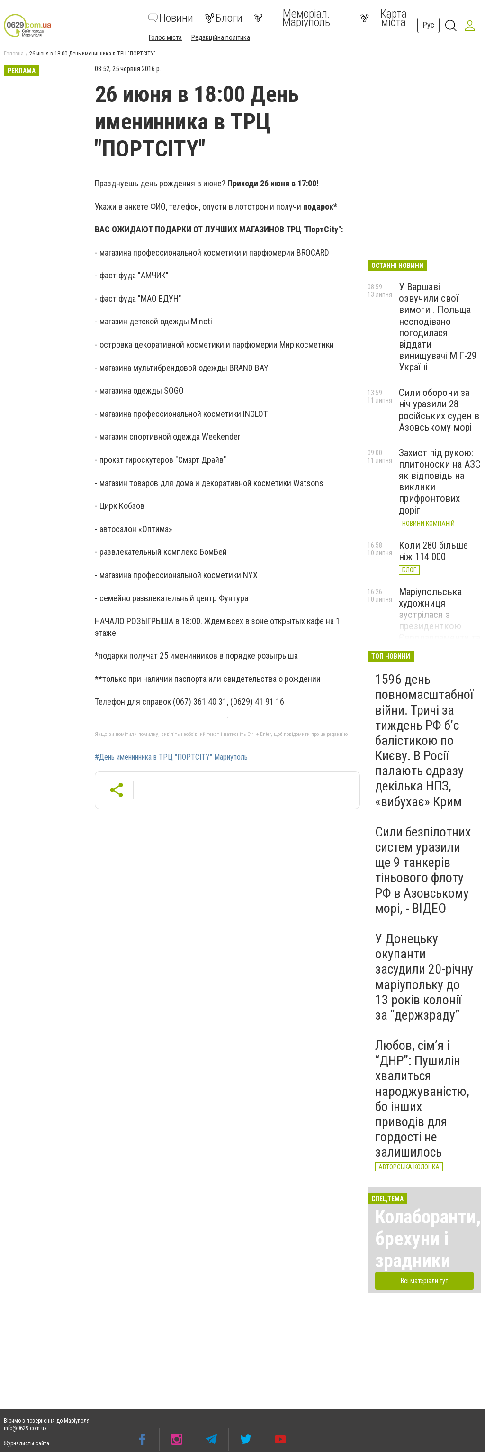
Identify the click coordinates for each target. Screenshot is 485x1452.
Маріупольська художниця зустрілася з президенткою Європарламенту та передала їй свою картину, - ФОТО (439, 626)
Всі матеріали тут (424, 1281)
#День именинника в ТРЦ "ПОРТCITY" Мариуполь (171, 757)
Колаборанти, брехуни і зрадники (428, 1239)
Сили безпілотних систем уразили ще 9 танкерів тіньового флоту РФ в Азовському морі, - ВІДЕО (423, 870)
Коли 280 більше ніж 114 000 (433, 551)
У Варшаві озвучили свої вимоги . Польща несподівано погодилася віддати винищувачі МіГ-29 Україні (437, 327)
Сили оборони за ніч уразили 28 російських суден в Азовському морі (439, 409)
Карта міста (383, 18)
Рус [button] (428, 24)
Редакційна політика (220, 37)
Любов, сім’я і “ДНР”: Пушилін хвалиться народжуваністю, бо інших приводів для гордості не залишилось (422, 1099)
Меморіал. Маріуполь (292, 18)
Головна (14, 53)
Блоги (223, 18)
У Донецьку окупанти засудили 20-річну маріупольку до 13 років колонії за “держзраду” (424, 977)
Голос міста (165, 37)
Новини (170, 18)
